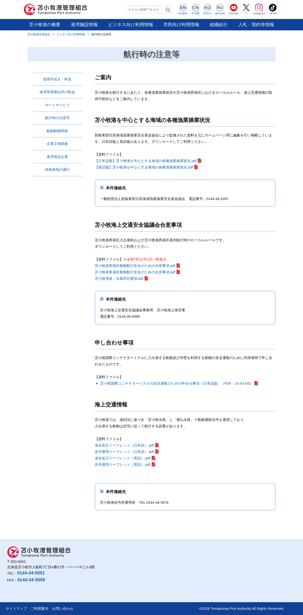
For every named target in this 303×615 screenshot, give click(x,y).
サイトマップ (16, 608)
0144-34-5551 (31, 572)
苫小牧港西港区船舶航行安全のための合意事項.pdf (135, 266)
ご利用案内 (39, 608)
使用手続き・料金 (57, 79)
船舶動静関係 (57, 131)
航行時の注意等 (57, 118)
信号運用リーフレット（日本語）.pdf (124, 452)
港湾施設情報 (84, 24)
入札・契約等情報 (256, 24)
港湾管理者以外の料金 (57, 92)
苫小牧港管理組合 (38, 34)
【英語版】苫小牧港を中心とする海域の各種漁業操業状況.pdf (144, 167)
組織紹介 (219, 24)
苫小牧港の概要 (44, 24)
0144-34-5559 (31, 579)
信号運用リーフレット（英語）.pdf (122, 464)
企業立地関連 (57, 144)
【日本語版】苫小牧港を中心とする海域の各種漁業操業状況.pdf (145, 161)
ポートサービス (57, 105)
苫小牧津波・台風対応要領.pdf (119, 278)
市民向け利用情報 (181, 24)
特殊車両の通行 (57, 170)
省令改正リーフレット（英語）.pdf (122, 458)
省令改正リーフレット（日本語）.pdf (124, 445)
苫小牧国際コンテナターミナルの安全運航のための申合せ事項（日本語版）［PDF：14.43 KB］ (176, 383)
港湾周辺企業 (57, 157)
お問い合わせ (62, 608)
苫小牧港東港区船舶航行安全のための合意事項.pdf (135, 272)
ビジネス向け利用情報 (130, 24)
